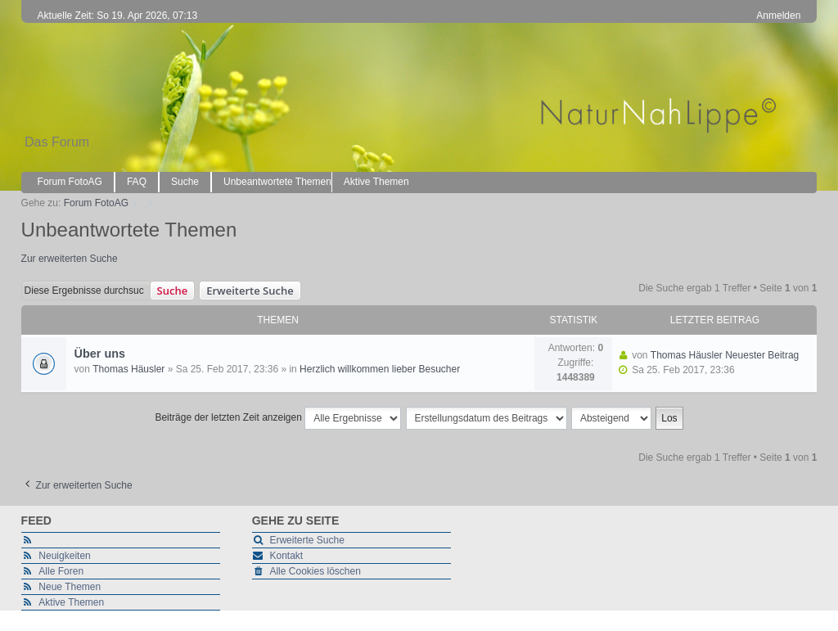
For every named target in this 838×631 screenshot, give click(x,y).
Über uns (99, 353)
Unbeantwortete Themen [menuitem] (277, 181)
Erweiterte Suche (249, 290)
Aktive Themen (71, 602)
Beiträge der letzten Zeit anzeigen (278, 418)
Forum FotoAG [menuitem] (70, 181)
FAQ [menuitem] (136, 181)
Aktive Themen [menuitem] (376, 181)
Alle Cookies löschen (314, 571)
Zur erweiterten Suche (69, 258)
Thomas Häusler (128, 369)
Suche (172, 290)
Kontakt (286, 555)
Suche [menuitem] (185, 181)
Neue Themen (69, 587)
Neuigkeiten (64, 555)
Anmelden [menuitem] (778, 15)
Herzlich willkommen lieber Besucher (380, 369)
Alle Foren (60, 571)
